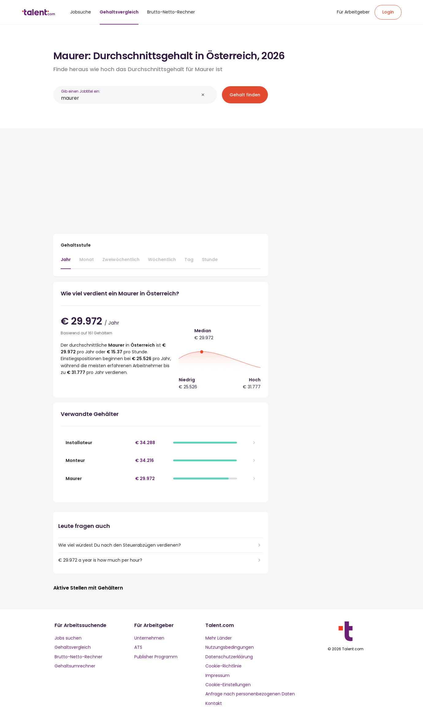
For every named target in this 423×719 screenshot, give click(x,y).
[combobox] (130, 98)
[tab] (66, 262)
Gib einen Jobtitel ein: (80, 91)
